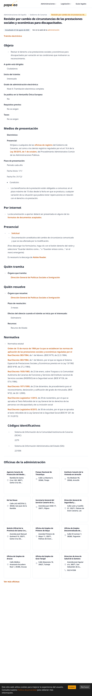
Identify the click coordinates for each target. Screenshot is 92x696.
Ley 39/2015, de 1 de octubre (23, 151)
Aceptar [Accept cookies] (72, 687)
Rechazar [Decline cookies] (85, 687)
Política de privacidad (27, 690)
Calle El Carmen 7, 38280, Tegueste (74, 535)
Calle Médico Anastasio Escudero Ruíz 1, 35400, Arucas (18, 564)
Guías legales (81, 4)
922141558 (71, 570)
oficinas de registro (43, 145)
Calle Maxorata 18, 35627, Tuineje (46, 563)
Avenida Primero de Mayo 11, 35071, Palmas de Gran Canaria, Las (46, 536)
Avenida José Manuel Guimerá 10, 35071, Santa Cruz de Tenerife (18, 536)
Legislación (66, 4)
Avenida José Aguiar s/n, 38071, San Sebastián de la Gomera (75, 564)
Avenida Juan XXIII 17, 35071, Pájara (47, 507)
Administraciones (48, 4)
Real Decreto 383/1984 (18, 360)
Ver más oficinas (11, 581)
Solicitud (16, 233)
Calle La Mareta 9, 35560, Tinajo (45, 479)
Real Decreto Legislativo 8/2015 (22, 409)
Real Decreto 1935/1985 (19, 371)
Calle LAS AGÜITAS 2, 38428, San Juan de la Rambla (18, 505)
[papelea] (12, 4)
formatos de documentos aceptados (24, 217)
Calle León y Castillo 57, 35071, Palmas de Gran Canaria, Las (75, 508)
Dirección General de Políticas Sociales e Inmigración (35, 277)
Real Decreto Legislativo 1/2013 (22, 398)
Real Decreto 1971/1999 (19, 386)
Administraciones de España (15, 15)
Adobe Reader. (39, 257)
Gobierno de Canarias (38, 15)
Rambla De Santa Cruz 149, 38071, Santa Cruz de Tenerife (17, 480)
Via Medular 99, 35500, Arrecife (73, 479)
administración (53, 30)
